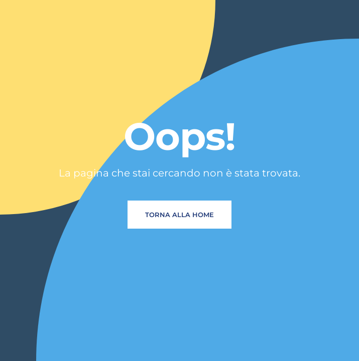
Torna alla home (179, 215)
